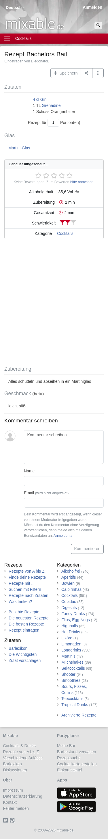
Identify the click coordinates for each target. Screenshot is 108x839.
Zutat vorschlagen (25, 660)
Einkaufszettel (69, 770)
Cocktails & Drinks (19, 745)
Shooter (68, 674)
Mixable (10, 735)
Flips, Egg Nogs (75, 619)
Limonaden (71, 644)
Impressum (13, 790)
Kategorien (69, 565)
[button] (98, 73)
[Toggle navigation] (54, 39)
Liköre (66, 638)
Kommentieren (87, 548)
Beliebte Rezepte (24, 612)
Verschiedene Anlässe (23, 758)
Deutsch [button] (14, 7)
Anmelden (92, 7)
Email (46, 493)
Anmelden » (63, 536)
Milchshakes (72, 662)
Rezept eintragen (24, 630)
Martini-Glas (19, 148)
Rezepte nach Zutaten (28, 595)
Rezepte (13, 565)
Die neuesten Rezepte (29, 618)
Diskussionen (15, 770)
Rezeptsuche (69, 758)
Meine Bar (66, 745)
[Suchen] (98, 25)
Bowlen (68, 583)
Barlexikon (18, 648)
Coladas (68, 601)
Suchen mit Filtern (25, 589)
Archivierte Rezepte (78, 715)
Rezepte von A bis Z (27, 571)
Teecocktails (72, 698)
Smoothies (70, 680)
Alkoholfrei (70, 571)
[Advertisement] (54, 303)
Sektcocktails (73, 668)
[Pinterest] (13, 820)
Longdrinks (71, 650)
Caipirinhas (71, 589)
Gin (43, 99)
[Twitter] (6, 820)
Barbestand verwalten (76, 751)
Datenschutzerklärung (22, 796)
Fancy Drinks (73, 613)
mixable (34, 23)
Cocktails (65, 233)
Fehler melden (16, 808)
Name (29, 471)
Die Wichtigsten (23, 654)
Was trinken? (20, 601)
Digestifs (69, 607)
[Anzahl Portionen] (53, 123)
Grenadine (51, 105)
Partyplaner (68, 735)
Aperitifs (68, 577)
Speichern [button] (66, 73)
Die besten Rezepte (26, 624)
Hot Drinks (70, 632)
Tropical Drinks (74, 704)
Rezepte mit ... (22, 583)
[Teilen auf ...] (86, 73)
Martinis (68, 656)
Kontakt (10, 802)
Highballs (69, 625)
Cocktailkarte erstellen (77, 764)
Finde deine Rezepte (27, 577)
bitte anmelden (81, 182)
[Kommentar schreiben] (64, 447)
